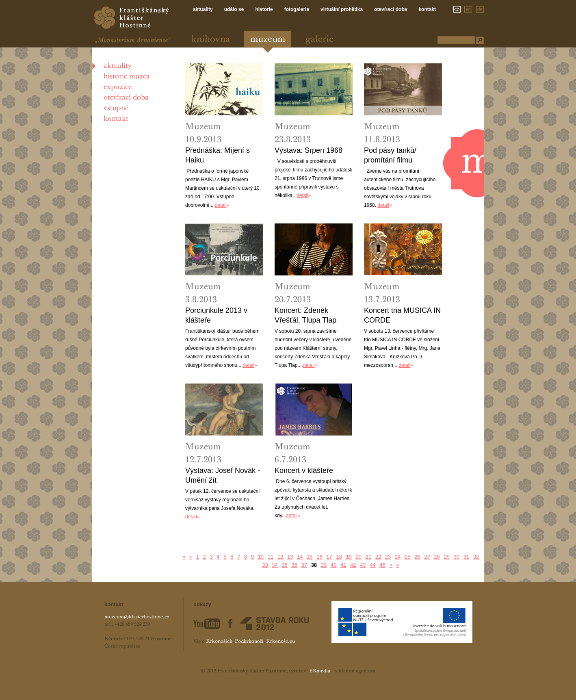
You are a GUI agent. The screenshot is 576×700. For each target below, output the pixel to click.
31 (466, 557)
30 (456, 557)
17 (329, 557)
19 (348, 557)
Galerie (319, 39)
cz (457, 9)
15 (309, 557)
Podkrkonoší (249, 641)
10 (261, 557)
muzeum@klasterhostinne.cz (136, 617)
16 (319, 557)
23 (388, 557)
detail (221, 205)
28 (437, 557)
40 (333, 565)
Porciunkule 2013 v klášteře (216, 315)
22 (378, 557)
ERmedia (319, 671)
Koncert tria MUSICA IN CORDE (402, 315)
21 (368, 557)
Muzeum (267, 39)
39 (324, 565)
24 (398, 557)
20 (359, 557)
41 (343, 565)
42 (353, 565)
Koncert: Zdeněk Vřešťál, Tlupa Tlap (305, 315)
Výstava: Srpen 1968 (308, 150)
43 (363, 565)
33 (265, 565)
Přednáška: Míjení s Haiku (217, 155)
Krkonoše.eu (280, 641)
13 (290, 557)
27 (427, 557)
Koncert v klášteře (304, 470)
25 (407, 557)
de (480, 9)
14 (300, 557)
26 (417, 557)
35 (284, 565)
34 (274, 565)
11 (270, 557)
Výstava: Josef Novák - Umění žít (222, 475)
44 (372, 565)
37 (304, 565)
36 (294, 565)
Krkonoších (219, 641)
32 (476, 557)
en (468, 9)
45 (382, 565)
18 (339, 557)
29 (446, 557)
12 (280, 557)
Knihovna (210, 39)
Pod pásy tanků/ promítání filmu (390, 155)
